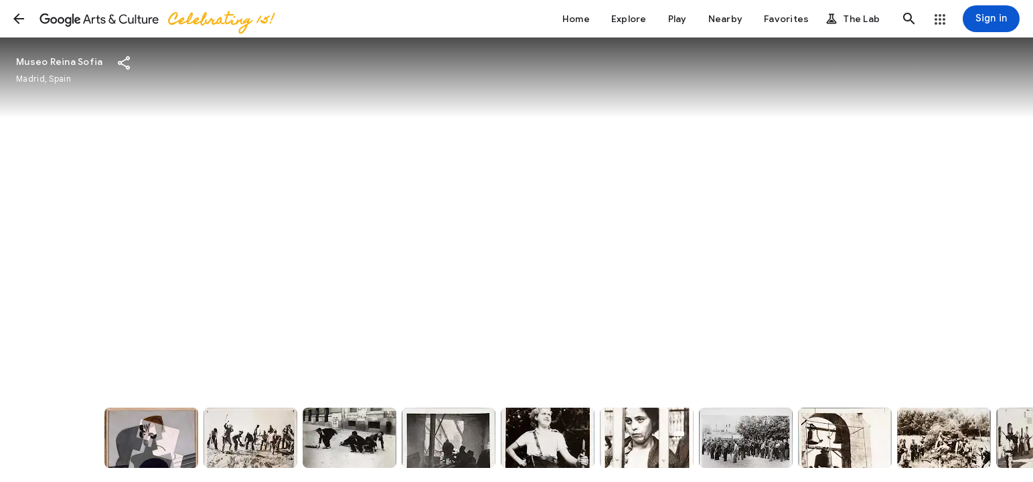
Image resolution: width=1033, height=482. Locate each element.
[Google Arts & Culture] (155, 18)
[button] (19, 19)
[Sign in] (991, 18)
